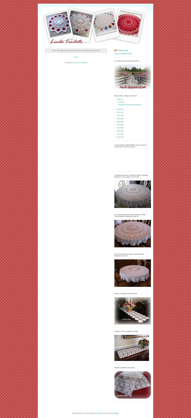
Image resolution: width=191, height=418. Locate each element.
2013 (119, 128)
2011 (119, 134)
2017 (119, 115)
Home (76, 57)
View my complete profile (123, 54)
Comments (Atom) (80, 63)
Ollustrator (100, 413)
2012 (119, 131)
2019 (119, 109)
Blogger (116, 413)
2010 (119, 137)
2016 (119, 118)
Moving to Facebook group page (129, 105)
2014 (119, 125)
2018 (119, 112)
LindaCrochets (122, 50)
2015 (119, 122)
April (120, 102)
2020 (119, 99)
